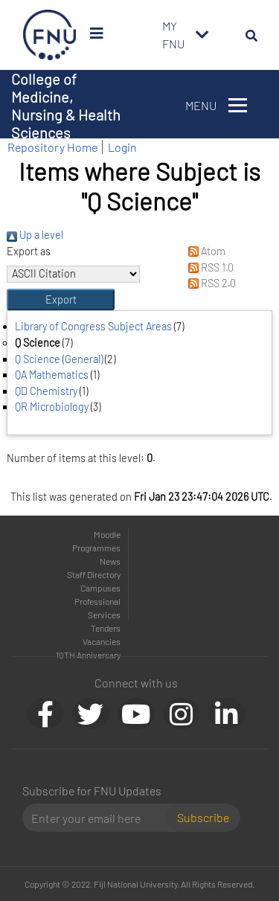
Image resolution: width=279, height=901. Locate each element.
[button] (61, 300)
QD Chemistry (46, 391)
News (110, 561)
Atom (203, 251)
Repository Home (52, 147)
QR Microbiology (52, 406)
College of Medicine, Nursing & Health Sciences (66, 105)
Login (122, 147)
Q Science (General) (59, 359)
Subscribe (203, 817)
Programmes (96, 547)
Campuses (100, 588)
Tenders (106, 628)
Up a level (35, 234)
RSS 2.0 (208, 283)
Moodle (107, 534)
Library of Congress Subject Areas (93, 326)
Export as (29, 251)
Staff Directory (94, 574)
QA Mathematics (52, 374)
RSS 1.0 (207, 267)
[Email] (100, 818)
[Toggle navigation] (202, 35)
